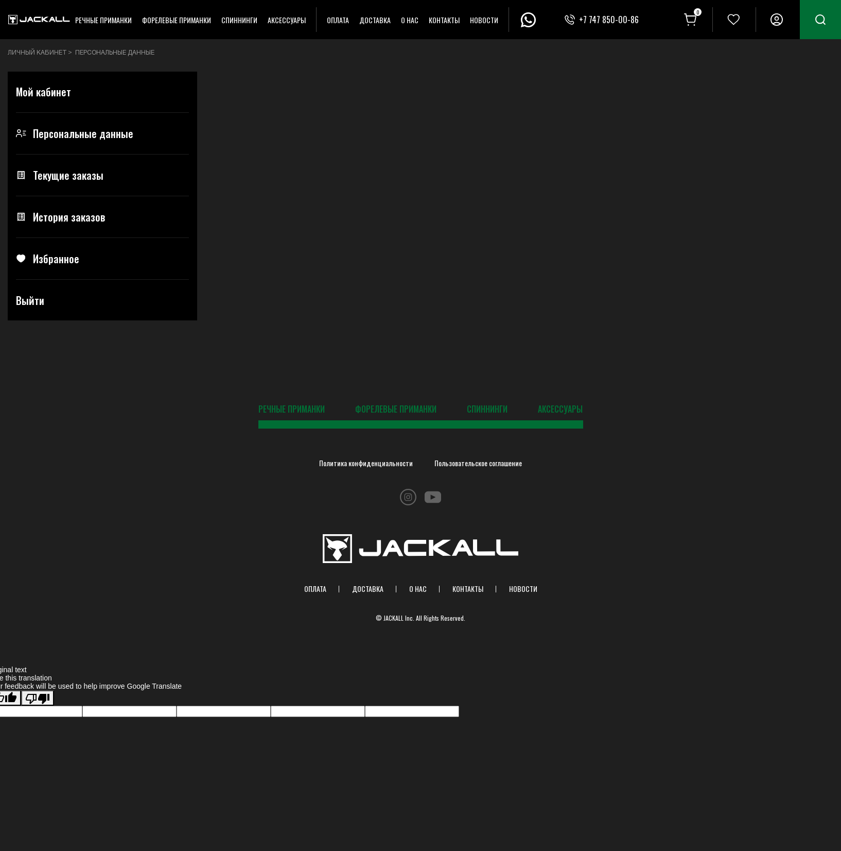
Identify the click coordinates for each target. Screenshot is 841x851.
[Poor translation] (37, 698)
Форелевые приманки (176, 19)
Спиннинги (239, 19)
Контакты (444, 19)
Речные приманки (103, 19)
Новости (484, 19)
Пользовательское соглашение (478, 462)
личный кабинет (37, 53)
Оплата (338, 19)
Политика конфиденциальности (366, 462)
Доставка (375, 19)
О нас (409, 19)
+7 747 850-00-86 (609, 19)
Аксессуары (287, 19)
